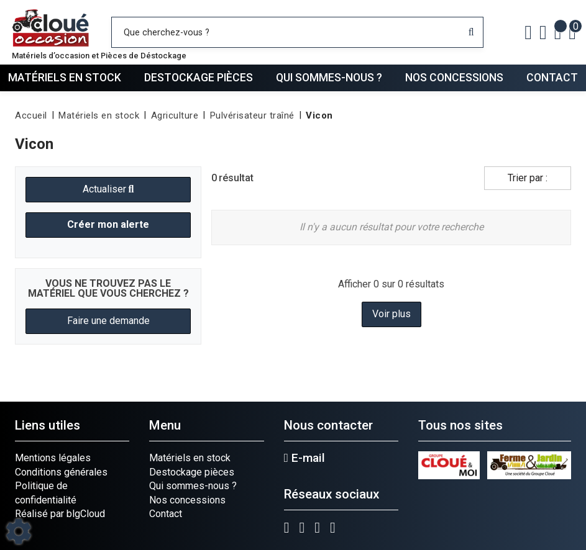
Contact (552, 77)
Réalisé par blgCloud (60, 514)
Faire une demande (108, 321)
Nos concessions (454, 77)
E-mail (304, 458)
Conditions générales (61, 472)
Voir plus (391, 314)
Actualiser (108, 189)
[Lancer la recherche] (471, 32)
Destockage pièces (198, 77)
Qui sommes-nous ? (329, 77)
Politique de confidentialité (45, 492)
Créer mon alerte (108, 224)
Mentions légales (53, 458)
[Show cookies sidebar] (18, 531)
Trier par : (527, 178)
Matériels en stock (64, 77)
